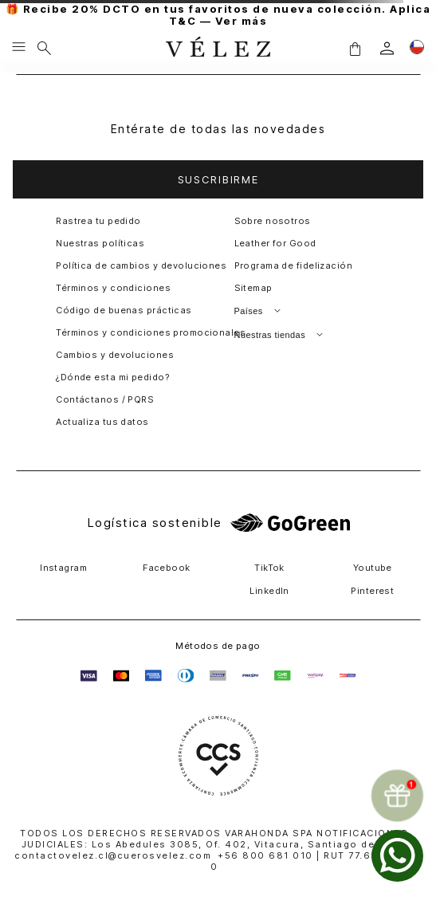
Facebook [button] (167, 567)
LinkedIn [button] (269, 590)
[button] (354, 48)
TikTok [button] (269, 567)
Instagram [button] (63, 567)
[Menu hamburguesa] (19, 48)
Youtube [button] (372, 567)
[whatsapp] (397, 856)
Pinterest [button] (372, 590)
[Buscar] (44, 48)
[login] (387, 48)
